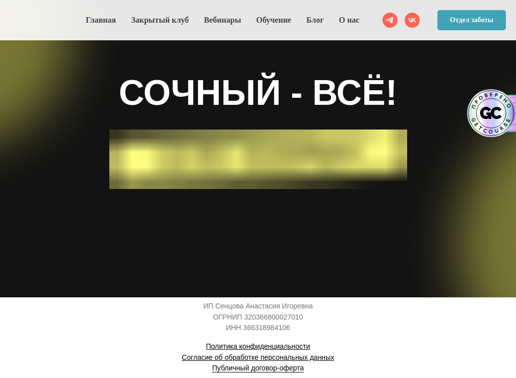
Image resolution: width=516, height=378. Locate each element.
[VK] (412, 20)
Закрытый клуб (160, 20)
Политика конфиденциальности (258, 346)
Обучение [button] (273, 20)
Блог (315, 20)
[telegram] (390, 20)
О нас (349, 20)
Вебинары (222, 20)
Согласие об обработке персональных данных (258, 357)
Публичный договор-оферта (258, 368)
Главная (101, 20)
